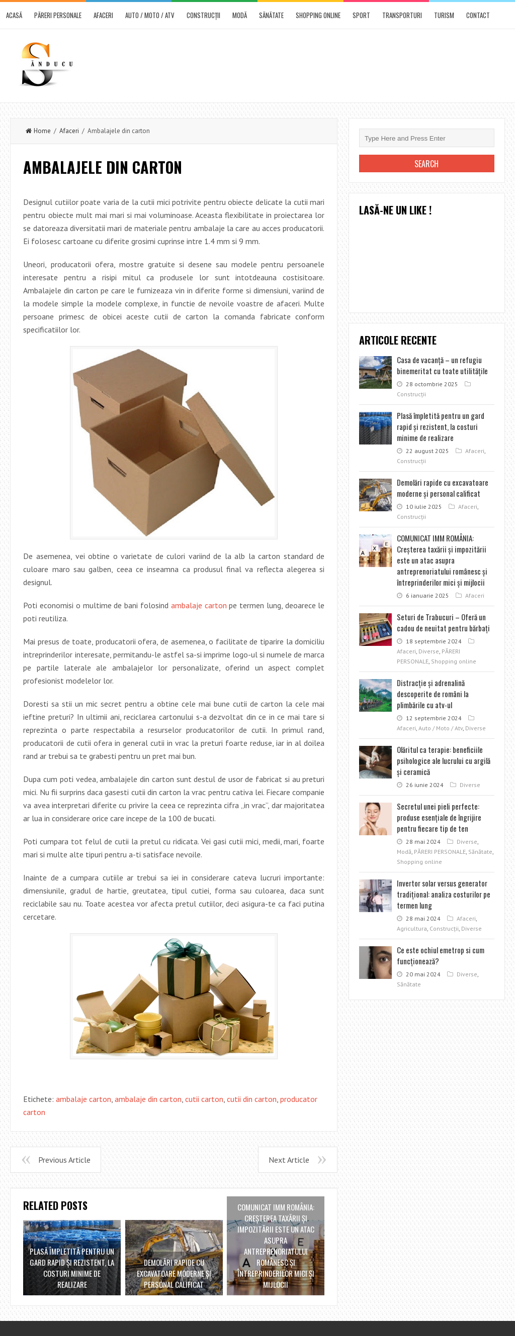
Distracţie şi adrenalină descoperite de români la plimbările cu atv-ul (433, 693)
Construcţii (203, 15)
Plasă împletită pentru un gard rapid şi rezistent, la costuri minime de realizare (440, 426)
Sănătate (271, 15)
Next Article (289, 1160)
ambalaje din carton (148, 1099)
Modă (239, 15)
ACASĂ (14, 15)
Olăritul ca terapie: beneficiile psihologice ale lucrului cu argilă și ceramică (443, 760)
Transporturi (402, 15)
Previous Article (64, 1160)
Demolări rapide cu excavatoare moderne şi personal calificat (442, 488)
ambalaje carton (199, 605)
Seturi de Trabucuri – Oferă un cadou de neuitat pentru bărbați (443, 622)
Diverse (428, 651)
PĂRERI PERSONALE (57, 15)
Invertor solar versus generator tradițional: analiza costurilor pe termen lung (443, 894)
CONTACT (478, 15)
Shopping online (318, 15)
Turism (444, 15)
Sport (361, 15)
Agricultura (412, 928)
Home (38, 131)
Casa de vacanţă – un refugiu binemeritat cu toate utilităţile (442, 365)
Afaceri (103, 15)
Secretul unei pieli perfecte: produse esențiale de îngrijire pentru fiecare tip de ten (439, 817)
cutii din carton (252, 1099)
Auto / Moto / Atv (150, 15)
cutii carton (204, 1099)
